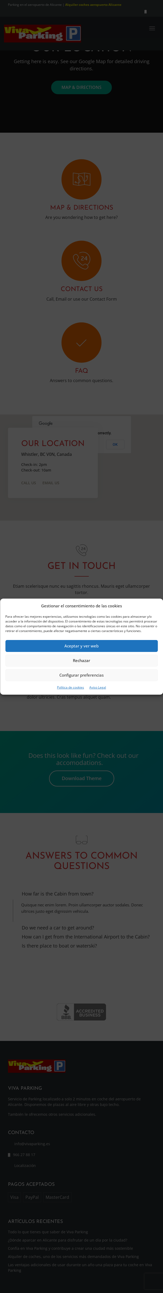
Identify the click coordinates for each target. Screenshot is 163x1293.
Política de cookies (70, 687)
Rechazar (81, 660)
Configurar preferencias (81, 675)
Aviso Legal (97, 687)
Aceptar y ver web (81, 645)
